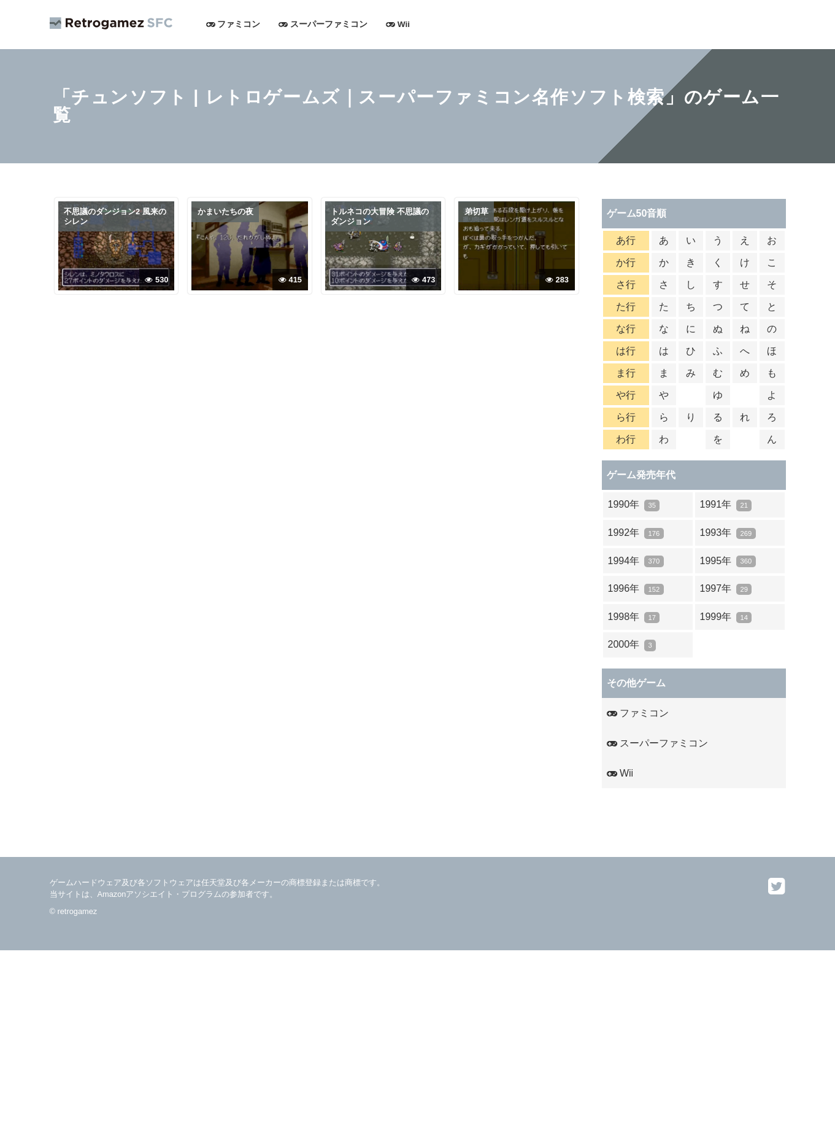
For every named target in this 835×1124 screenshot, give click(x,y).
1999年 (726, 617)
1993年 (728, 533)
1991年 (726, 505)
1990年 (634, 505)
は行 (626, 351)
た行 (626, 306)
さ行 (626, 284)
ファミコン (233, 24)
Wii (398, 24)
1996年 (636, 589)
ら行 (626, 417)
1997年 (726, 589)
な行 (626, 329)
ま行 (626, 373)
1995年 (728, 561)
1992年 (636, 533)
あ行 (626, 240)
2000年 (632, 645)
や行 (626, 395)
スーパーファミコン (323, 24)
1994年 (636, 561)
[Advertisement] (368, 1036)
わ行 (626, 439)
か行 (626, 262)
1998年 (634, 617)
